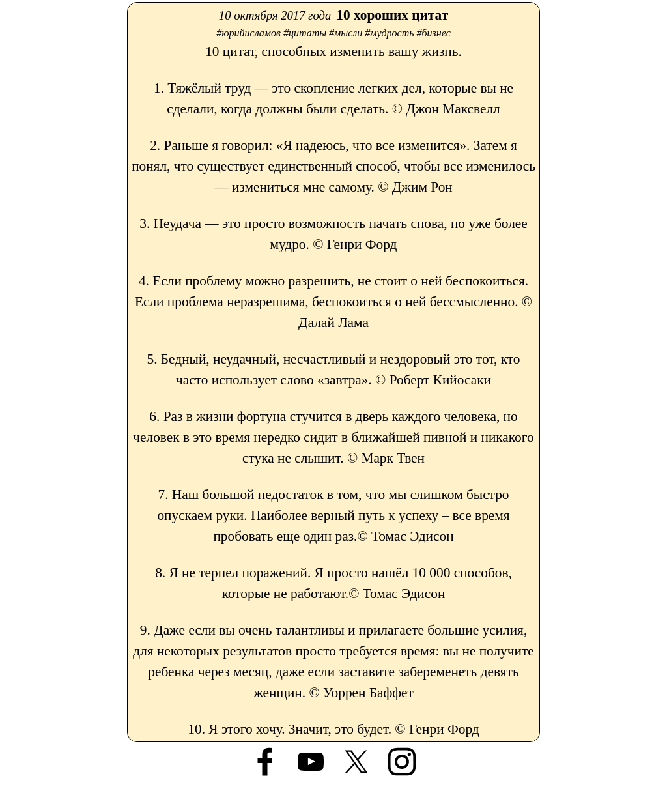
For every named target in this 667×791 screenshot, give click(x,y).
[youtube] (310, 761)
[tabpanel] (333, 372)
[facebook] (265, 761)
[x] (356, 761)
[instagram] (402, 761)
